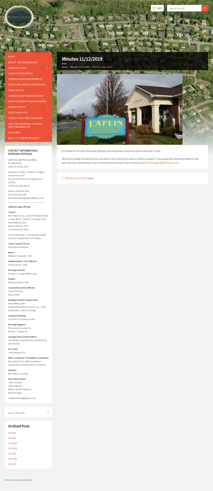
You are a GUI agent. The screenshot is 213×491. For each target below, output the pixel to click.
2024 (10, 443)
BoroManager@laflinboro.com (162, 162)
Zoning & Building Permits (25, 79)
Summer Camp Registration (25, 95)
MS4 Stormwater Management (27, 101)
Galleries (14, 132)
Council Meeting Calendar (25, 118)
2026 (10, 432)
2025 (10, 438)
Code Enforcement (20, 73)
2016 (10, 464)
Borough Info (17, 67)
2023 (10, 448)
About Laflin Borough (22, 62)
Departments (17, 107)
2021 (10, 458)
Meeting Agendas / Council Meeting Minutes (25, 125)
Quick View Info (18, 112)
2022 (10, 453)
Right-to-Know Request (24, 138)
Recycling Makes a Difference (27, 84)
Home (65, 66)
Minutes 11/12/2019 (80, 66)
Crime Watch (16, 90)
